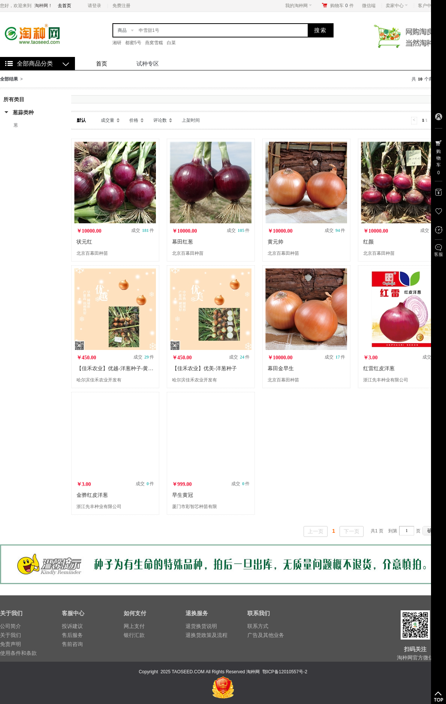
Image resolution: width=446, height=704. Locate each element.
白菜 (171, 42)
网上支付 (134, 626)
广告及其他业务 (265, 635)
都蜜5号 (133, 42)
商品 (122, 30)
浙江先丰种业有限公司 (385, 380)
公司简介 (10, 626)
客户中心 (429, 5)
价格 (133, 120)
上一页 (315, 531)
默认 (81, 120)
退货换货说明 (201, 626)
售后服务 (72, 635)
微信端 (369, 5)
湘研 (116, 42)
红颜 (368, 242)
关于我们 (10, 635)
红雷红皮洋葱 (379, 368)
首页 (101, 63)
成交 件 (142, 230)
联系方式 (257, 626)
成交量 (107, 120)
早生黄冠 (182, 495)
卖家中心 (397, 5)
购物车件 (342, 5)
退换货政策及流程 (206, 635)
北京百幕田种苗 (92, 253)
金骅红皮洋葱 (92, 495)
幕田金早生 (281, 368)
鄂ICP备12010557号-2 (284, 671)
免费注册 (121, 5)
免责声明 (10, 644)
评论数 (160, 120)
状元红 (84, 242)
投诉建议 (72, 626)
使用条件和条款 (18, 653)
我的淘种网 (298, 5)
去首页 (64, 5)
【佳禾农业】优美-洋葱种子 (204, 368)
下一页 (351, 531)
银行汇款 (134, 635)
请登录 (94, 5)
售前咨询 (72, 644)
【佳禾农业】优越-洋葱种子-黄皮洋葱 (120, 368)
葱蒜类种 (23, 112)
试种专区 (147, 63)
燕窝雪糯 (154, 42)
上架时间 (191, 120)
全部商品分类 (35, 63)
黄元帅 (275, 242)
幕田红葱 (182, 242)
